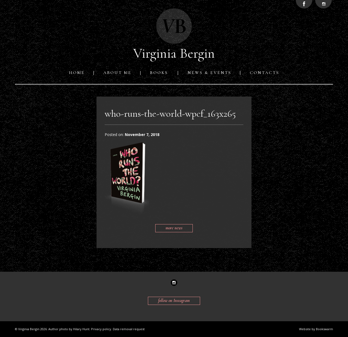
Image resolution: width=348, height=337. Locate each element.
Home (77, 72)
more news (174, 228)
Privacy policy (101, 329)
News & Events (209, 72)
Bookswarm (324, 329)
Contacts (264, 72)
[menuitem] (78, 72)
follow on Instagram (174, 300)
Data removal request (129, 329)
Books (159, 72)
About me (117, 72)
